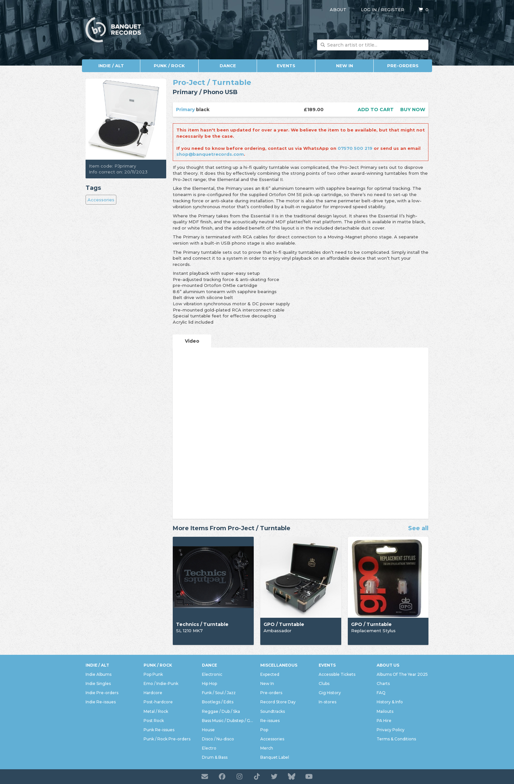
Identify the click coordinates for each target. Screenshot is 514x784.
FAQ (381, 692)
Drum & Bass (214, 757)
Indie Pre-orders (102, 692)
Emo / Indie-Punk (161, 683)
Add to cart (376, 109)
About (338, 9)
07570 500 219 (355, 148)
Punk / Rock (169, 65)
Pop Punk (153, 674)
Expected (269, 674)
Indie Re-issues (101, 701)
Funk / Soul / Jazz (219, 692)
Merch (266, 748)
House (208, 729)
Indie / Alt (111, 65)
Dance (228, 65)
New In (344, 65)
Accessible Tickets (337, 674)
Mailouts (385, 711)
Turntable (231, 82)
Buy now (412, 109)
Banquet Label (274, 757)
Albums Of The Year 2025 (402, 674)
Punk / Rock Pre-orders (167, 738)
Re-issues (270, 720)
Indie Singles (98, 683)
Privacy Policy (391, 729)
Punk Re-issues (159, 729)
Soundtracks (272, 711)
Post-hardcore (158, 701)
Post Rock (154, 720)
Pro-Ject (189, 82)
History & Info (390, 701)
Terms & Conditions (396, 738)
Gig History (330, 692)
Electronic (212, 674)
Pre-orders (403, 65)
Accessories (101, 199)
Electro (209, 748)
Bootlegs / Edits (217, 701)
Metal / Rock (156, 711)
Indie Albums (98, 674)
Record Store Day (278, 701)
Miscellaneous (278, 665)
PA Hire (384, 720)
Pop (264, 729)
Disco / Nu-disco (218, 738)
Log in (369, 9)
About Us (388, 665)
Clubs (324, 683)
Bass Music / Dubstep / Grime (228, 720)
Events (286, 65)
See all (418, 528)
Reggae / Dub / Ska (221, 711)
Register (392, 9)
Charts (383, 683)
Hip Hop (209, 683)
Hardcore (153, 692)
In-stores (327, 701)
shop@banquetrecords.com (210, 154)
